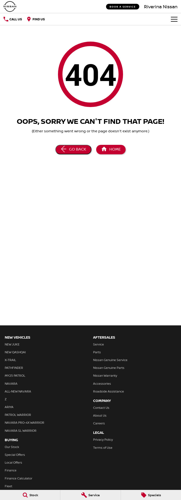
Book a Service (123, 6)
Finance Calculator (18, 478)
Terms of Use (102, 447)
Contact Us (101, 407)
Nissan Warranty (105, 375)
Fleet (8, 486)
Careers (99, 423)
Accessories (102, 383)
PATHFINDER (14, 368)
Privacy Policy (103, 439)
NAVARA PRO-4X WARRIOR (24, 422)
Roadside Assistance (108, 391)
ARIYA (9, 407)
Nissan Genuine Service (110, 360)
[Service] (90, 495)
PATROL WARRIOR (18, 415)
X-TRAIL (10, 360)
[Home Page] (111, 149)
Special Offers (15, 455)
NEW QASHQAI (15, 352)
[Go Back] (73, 149)
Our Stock (12, 447)
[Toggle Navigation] (174, 19)
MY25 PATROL (15, 375)
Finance (10, 470)
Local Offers (13, 462)
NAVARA (11, 383)
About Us (100, 415)
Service (98, 344)
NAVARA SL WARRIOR (21, 430)
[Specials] (151, 495)
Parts (97, 352)
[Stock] (30, 495)
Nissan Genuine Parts (108, 368)
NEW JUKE (12, 344)
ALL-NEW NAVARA (18, 391)
